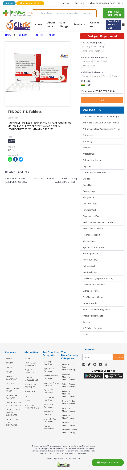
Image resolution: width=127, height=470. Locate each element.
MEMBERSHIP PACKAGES (11, 396)
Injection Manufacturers (68, 416)
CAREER (9, 367)
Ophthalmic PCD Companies (51, 377)
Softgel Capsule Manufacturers (68, 385)
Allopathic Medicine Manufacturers (68, 394)
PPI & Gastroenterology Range (96, 309)
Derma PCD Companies (48, 405)
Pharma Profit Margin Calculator (13, 412)
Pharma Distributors (49, 427)
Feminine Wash (89, 210)
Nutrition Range (90, 272)
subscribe (119, 357)
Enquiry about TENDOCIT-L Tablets (102, 91)
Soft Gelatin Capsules (92, 328)
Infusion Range (89, 241)
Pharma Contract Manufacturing (69, 431)
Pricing (9, 3)
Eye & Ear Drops (90, 203)
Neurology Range (90, 259)
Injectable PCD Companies (50, 369)
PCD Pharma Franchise (49, 398)
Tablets (86, 334)
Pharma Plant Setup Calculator (13, 422)
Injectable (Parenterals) (93, 247)
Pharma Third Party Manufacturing (68, 367)
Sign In (78, 3)
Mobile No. (86, 81)
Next (102, 99)
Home (38, 24)
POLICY (9, 372)
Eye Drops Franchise (48, 362)
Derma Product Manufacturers (68, 402)
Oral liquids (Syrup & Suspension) (98, 278)
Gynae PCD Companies (48, 391)
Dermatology (89, 191)
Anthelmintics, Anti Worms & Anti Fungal (101, 116)
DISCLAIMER (11, 383)
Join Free (63, 3)
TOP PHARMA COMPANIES (30, 385)
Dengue (86, 178)
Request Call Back (107, 462)
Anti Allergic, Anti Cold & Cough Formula (101, 122)
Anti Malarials (89, 135)
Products (79, 24)
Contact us (95, 24)
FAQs (27, 396)
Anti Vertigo (88, 141)
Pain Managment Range (93, 297)
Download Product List (113, 24)
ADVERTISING (30, 391)
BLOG (27, 358)
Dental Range (89, 185)
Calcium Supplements (92, 160)
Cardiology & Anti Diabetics (95, 172)
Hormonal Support (91, 234)
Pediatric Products (91, 303)
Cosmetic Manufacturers (68, 409)
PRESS (27, 400)
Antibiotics (87, 147)
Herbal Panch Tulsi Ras (93, 228)
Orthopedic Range (91, 291)
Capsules (87, 166)
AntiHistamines (89, 154)
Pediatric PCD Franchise (49, 413)
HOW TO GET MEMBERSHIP (30, 364)
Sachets (86, 322)
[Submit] (37, 13)
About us (51, 24)
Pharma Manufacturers (68, 423)
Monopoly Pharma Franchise (51, 384)
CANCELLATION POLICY (12, 389)
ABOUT (9, 358)
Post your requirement (114, 13)
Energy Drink (88, 197)
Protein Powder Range (93, 315)
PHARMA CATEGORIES (30, 371)
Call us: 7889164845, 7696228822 (105, 3)
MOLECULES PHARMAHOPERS (32, 406)
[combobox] (64, 13)
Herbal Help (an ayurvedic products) (99, 222)
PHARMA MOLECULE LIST (31, 378)
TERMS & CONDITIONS (11, 377)
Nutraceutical (89, 266)
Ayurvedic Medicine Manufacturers (68, 377)
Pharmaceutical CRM (30, 3)
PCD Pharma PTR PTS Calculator (13, 403)
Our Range (64, 24)
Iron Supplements (91, 253)
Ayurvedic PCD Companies (50, 420)
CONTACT (10, 363)
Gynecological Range (92, 216)
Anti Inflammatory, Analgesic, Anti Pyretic (101, 129)
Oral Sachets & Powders (94, 284)
